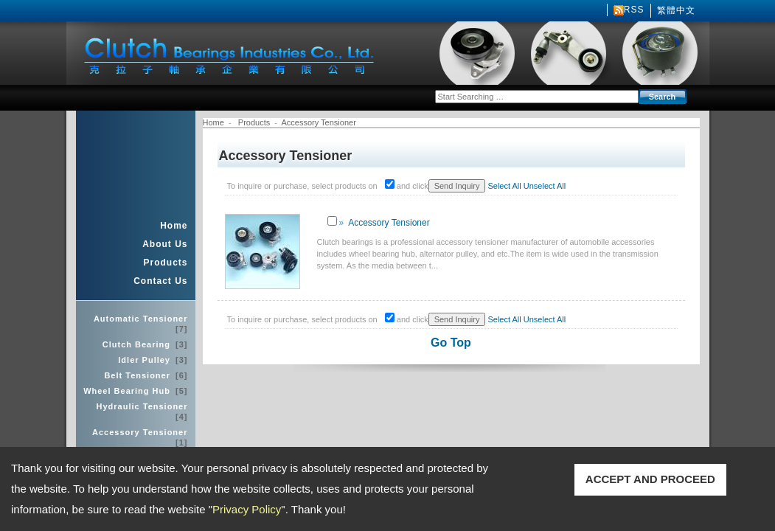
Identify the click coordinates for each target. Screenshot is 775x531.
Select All (504, 185)
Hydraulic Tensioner (142, 411)
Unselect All (545, 185)
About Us (164, 244)
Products (165, 262)
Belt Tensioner (145, 375)
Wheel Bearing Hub (135, 390)
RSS (634, 9)
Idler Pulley (152, 359)
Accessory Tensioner (139, 437)
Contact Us (160, 281)
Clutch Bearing (145, 344)
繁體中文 (676, 10)
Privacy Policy (246, 509)
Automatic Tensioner (141, 323)
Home (173, 226)
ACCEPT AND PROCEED (650, 479)
